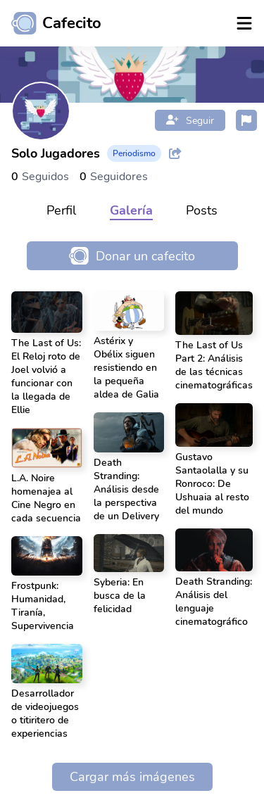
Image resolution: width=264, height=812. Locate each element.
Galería (131, 210)
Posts (202, 210)
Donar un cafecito (132, 256)
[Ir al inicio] (50, 23)
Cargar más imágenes (132, 776)
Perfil (61, 210)
